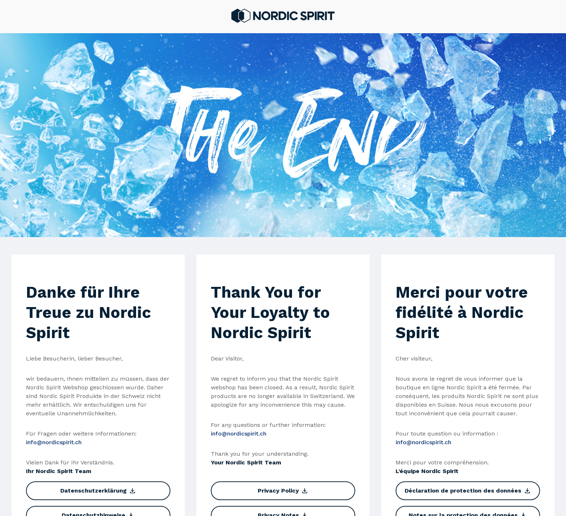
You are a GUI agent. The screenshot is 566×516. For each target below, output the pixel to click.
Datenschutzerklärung (98, 490)
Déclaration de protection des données (468, 490)
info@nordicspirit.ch (54, 442)
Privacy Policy (283, 490)
